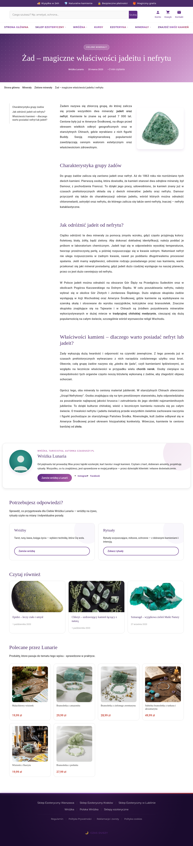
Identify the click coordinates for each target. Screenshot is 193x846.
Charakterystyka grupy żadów (28, 107)
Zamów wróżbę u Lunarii (55, 478)
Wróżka (79, 27)
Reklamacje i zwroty (108, 818)
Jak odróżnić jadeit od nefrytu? (28, 111)
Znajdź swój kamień (173, 27)
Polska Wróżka (89, 809)
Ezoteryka (118, 27)
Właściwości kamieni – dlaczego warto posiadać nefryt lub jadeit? (29, 118)
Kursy (98, 27)
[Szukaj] (133, 15)
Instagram (83, 476)
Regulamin (57, 818)
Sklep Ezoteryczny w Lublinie (137, 802)
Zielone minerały (96, 47)
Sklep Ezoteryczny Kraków (96, 802)
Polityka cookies (133, 818)
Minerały (142, 27)
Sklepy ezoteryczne (116, 809)
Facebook (95, 476)
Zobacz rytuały (115, 551)
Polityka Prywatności (80, 818)
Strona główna (16, 27)
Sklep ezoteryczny (49, 27)
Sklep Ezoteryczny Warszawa (55, 802)
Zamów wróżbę (27, 551)
